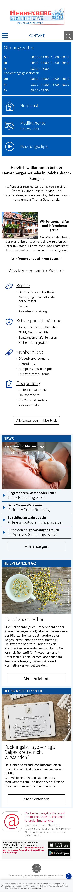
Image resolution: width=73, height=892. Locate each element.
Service (23, 286)
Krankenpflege (29, 352)
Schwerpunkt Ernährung (38, 321)
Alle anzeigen (36, 546)
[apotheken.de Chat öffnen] (69, 876)
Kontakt (36, 35)
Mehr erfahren (36, 678)
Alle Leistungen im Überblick (36, 420)
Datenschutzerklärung (33, 888)
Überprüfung (28, 383)
